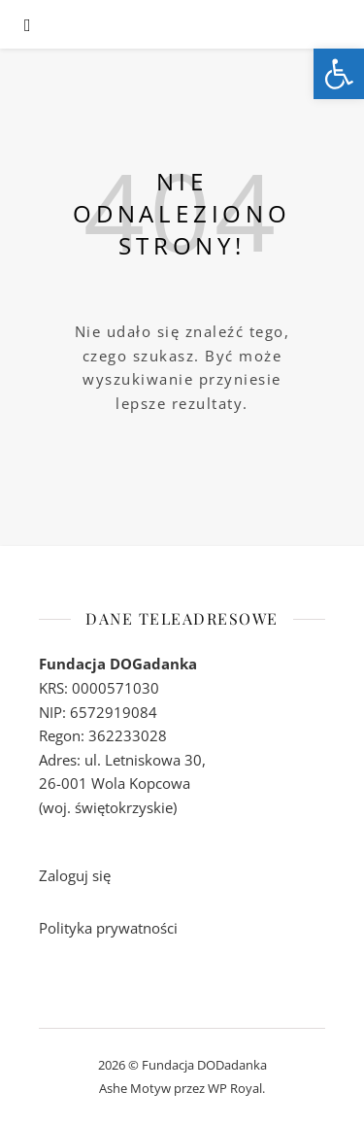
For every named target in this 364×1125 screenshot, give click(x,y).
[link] (339, 74)
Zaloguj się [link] (75, 875)
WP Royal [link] (235, 1088)
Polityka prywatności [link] (108, 928)
